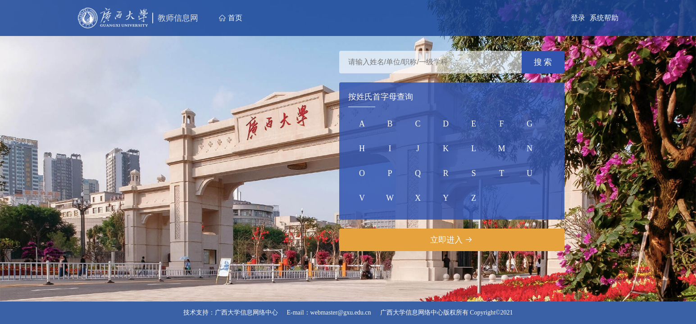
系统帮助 (604, 18)
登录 (578, 18)
